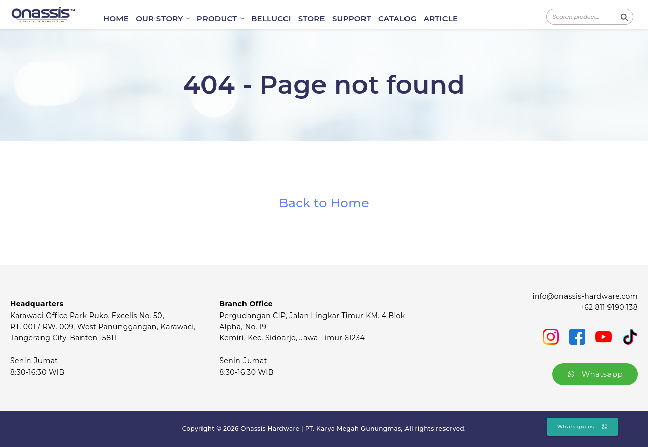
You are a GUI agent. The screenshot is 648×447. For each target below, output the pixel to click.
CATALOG (397, 18)
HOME (116, 18)
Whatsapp (595, 374)
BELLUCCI (271, 18)
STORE (311, 18)
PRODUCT (220, 18)
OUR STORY (163, 18)
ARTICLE (441, 18)
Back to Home (324, 203)
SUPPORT (351, 18)
